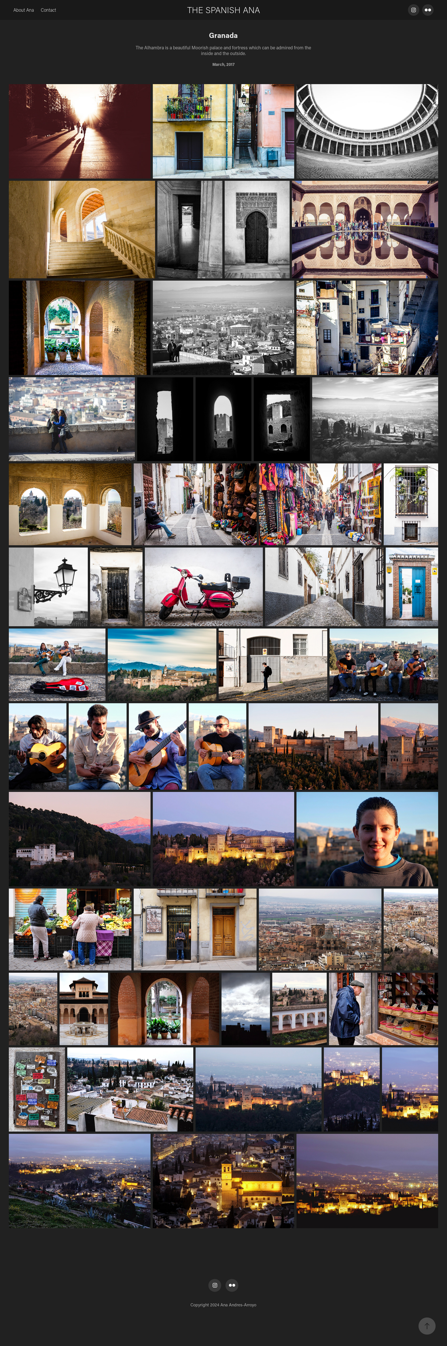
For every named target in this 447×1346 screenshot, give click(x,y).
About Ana (23, 10)
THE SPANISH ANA (223, 9)
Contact (48, 10)
